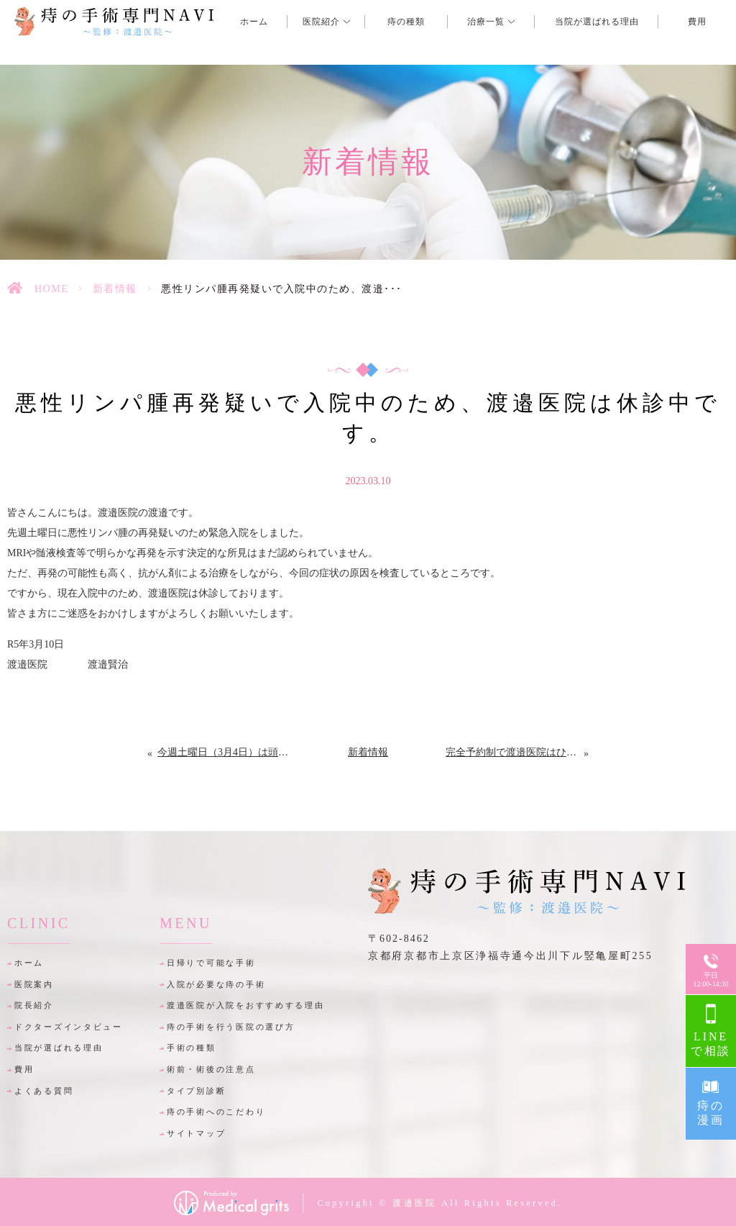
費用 (24, 1069)
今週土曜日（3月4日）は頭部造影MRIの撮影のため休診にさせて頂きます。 (223, 752)
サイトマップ (196, 1133)
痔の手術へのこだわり (216, 1111)
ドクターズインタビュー (68, 1026)
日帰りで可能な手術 (211, 962)
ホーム (29, 962)
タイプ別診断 (196, 1090)
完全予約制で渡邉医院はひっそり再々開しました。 (515, 752)
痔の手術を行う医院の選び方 (231, 1026)
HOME (51, 288)
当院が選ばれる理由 (58, 1047)
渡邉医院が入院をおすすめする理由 (246, 1005)
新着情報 (115, 288)
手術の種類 (191, 1047)
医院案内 (34, 984)
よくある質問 (43, 1090)
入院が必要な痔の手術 (216, 984)
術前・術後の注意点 (211, 1069)
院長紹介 (34, 1005)
